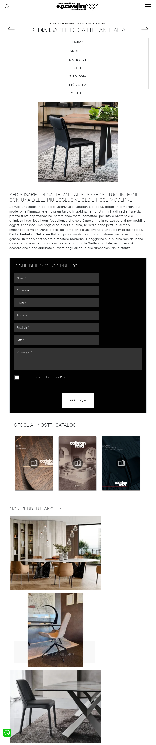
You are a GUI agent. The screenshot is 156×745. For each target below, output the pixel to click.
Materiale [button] (78, 63)
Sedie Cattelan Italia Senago (78, 639)
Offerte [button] (78, 97)
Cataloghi (123, 689)
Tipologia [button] (78, 80)
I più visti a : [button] (78, 88)
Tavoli (48, 689)
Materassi (87, 693)
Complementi (89, 689)
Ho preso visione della (45, 343)
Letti (10, 681)
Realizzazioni (125, 693)
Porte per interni (91, 681)
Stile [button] (78, 72)
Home (53, 26)
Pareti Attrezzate (55, 685)
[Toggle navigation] (148, 6)
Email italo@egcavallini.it (88, 710)
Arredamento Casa (72, 26)
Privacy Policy (60, 343)
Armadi (12, 689)
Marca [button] (77, 46)
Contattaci (124, 685)
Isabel (102, 26)
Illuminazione (89, 685)
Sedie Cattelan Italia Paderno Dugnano (77, 621)
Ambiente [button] (78, 54)
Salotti (48, 681)
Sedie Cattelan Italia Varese (78, 612)
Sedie (91, 26)
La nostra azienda (129, 681)
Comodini (13, 693)
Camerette (14, 685)
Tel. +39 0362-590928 (123, 706)
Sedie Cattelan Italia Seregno (78, 630)
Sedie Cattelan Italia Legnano (78, 648)
